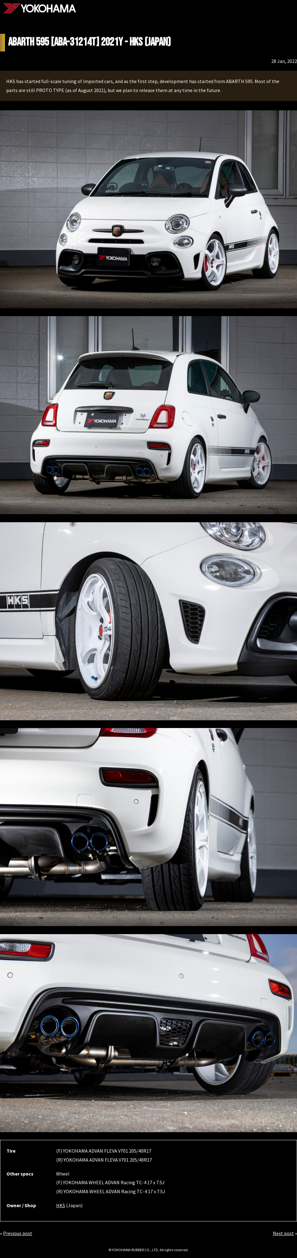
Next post (283, 1233)
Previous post (17, 1233)
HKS (60, 1205)
